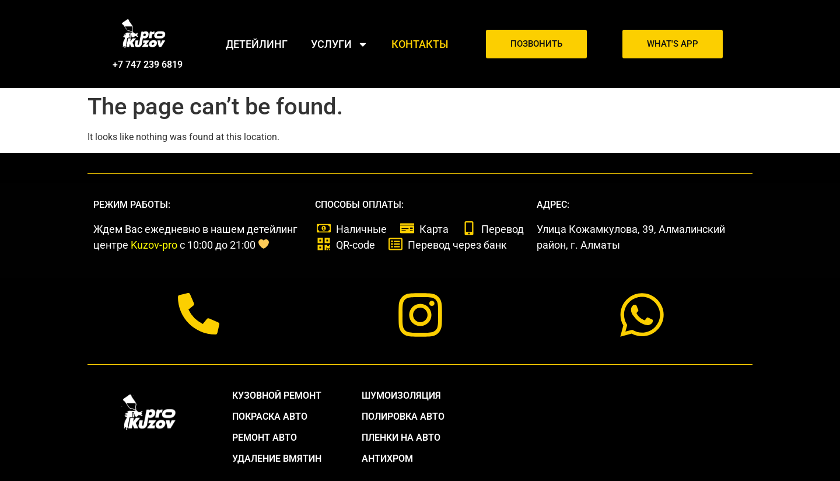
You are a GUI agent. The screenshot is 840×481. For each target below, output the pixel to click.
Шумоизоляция (401, 395)
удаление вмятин (276, 458)
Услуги (339, 44)
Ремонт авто (264, 437)
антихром (387, 458)
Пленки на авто (401, 437)
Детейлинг (257, 44)
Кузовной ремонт (276, 395)
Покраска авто (269, 416)
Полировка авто (403, 416)
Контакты (420, 44)
